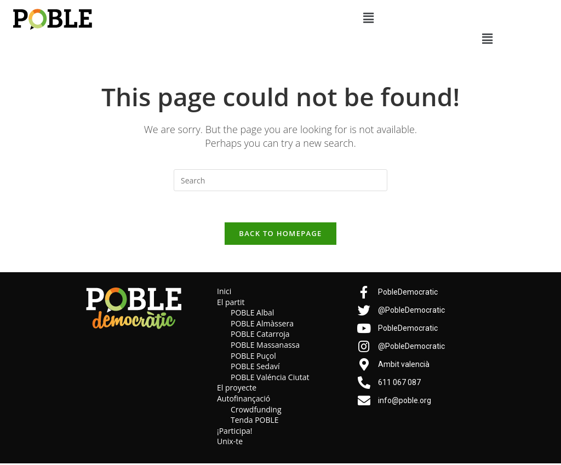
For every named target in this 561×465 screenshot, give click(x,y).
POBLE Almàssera (262, 325)
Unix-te (230, 443)
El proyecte (236, 389)
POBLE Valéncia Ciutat (270, 379)
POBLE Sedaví (255, 368)
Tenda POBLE (255, 421)
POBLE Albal (252, 314)
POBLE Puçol (253, 357)
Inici (224, 293)
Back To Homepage (280, 235)
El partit (231, 303)
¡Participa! (234, 432)
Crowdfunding (256, 411)
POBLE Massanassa (265, 346)
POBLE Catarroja (260, 336)
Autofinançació (243, 400)
